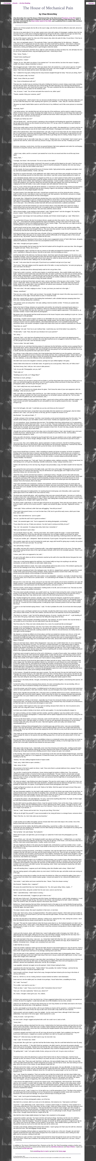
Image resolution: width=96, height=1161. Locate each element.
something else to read (40, 1151)
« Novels (15, 3)
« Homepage (7, 3)
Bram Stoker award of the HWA (41, 21)
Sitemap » (91, 3)
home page (62, 1151)
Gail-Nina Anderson (57, 1147)
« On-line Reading (24, 3)
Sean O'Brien (71, 1147)
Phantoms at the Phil (68, 18)
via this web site (27, 1148)
